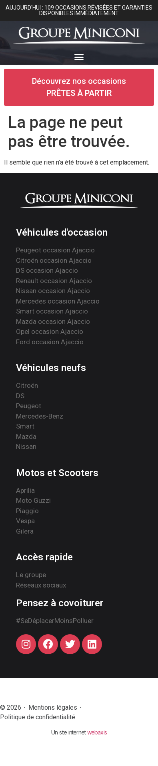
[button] (79, 57)
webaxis (97, 732)
